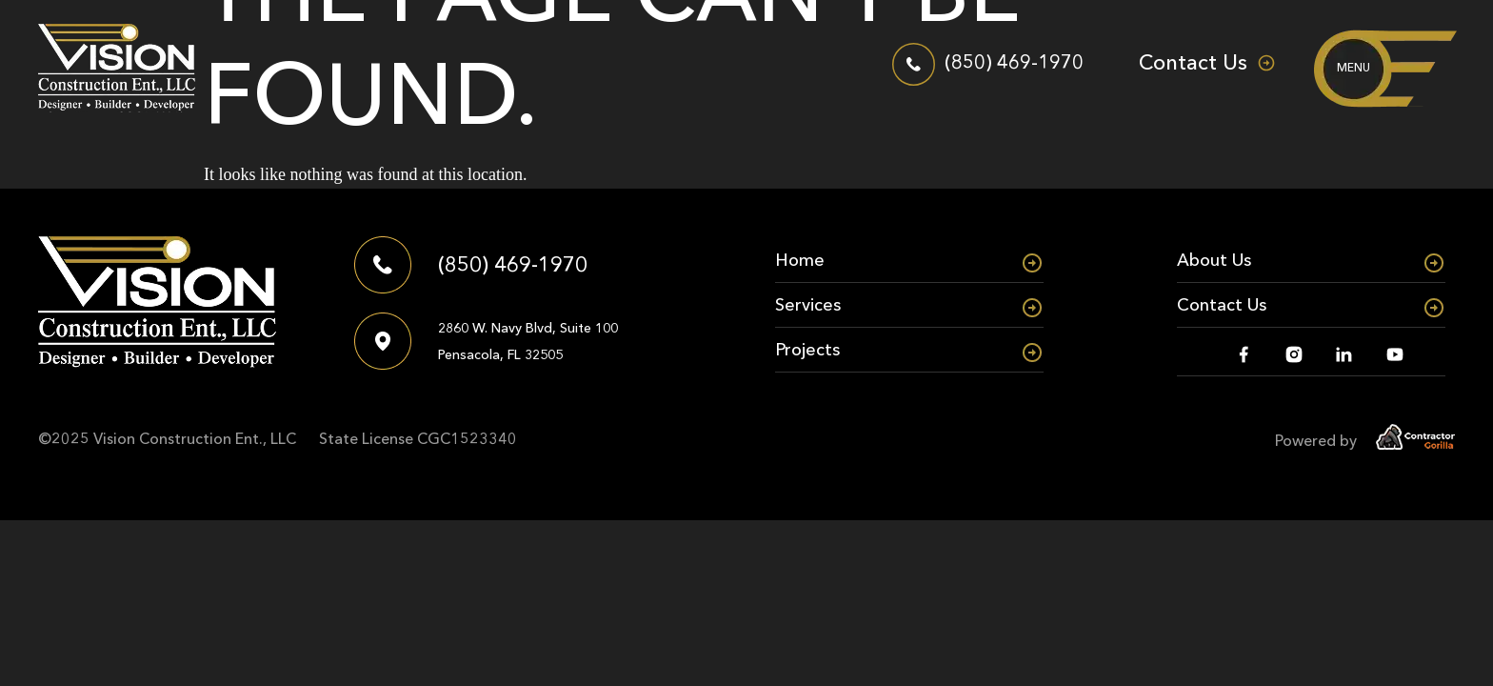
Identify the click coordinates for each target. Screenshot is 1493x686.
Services (808, 304)
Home (800, 260)
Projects (807, 349)
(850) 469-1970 (512, 264)
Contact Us (1221, 304)
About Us (1214, 260)
